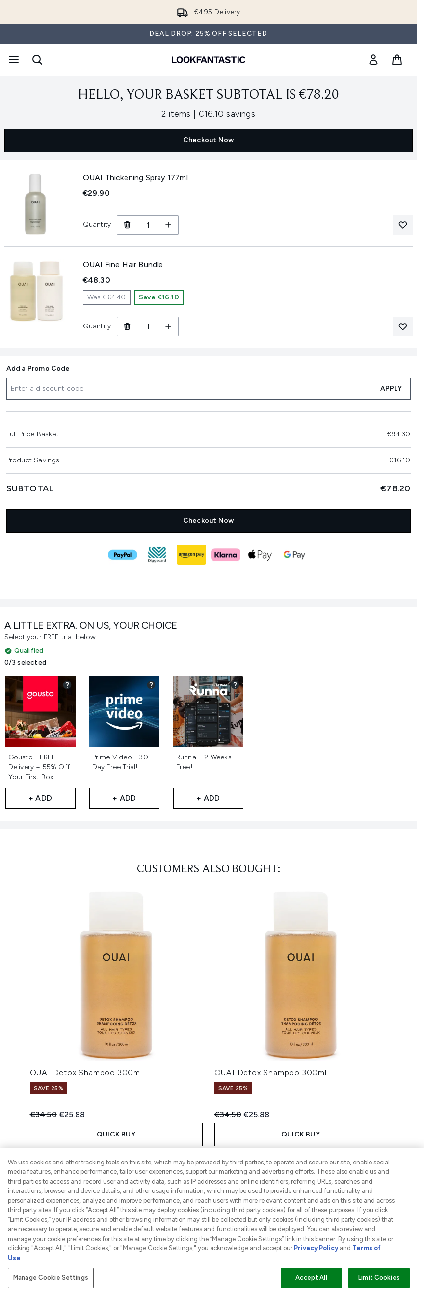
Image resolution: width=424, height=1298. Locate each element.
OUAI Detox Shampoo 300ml (86, 1072)
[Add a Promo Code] (189, 389)
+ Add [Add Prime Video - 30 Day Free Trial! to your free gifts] (124, 798)
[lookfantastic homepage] (208, 60)
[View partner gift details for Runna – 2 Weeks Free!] (235, 685)
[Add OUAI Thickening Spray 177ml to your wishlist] (403, 225)
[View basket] (397, 60)
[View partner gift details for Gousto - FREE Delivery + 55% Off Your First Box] (67, 685)
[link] (373, 60)
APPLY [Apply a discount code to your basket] (391, 388)
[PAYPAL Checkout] (122, 554)
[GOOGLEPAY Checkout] (294, 554)
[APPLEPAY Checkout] (260, 554)
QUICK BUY (115, 1134)
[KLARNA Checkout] (226, 554)
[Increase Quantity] (169, 225)
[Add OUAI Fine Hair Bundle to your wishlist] (403, 326)
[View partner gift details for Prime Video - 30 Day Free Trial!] (151, 685)
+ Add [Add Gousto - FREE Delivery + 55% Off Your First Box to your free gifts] (40, 798)
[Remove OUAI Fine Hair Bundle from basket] (127, 326)
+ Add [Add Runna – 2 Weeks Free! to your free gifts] (208, 798)
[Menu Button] (13, 60)
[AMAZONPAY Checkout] (191, 554)
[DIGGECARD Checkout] (157, 554)
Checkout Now (208, 140)
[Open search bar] (37, 60)
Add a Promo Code (38, 368)
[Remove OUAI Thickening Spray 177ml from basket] (127, 225)
